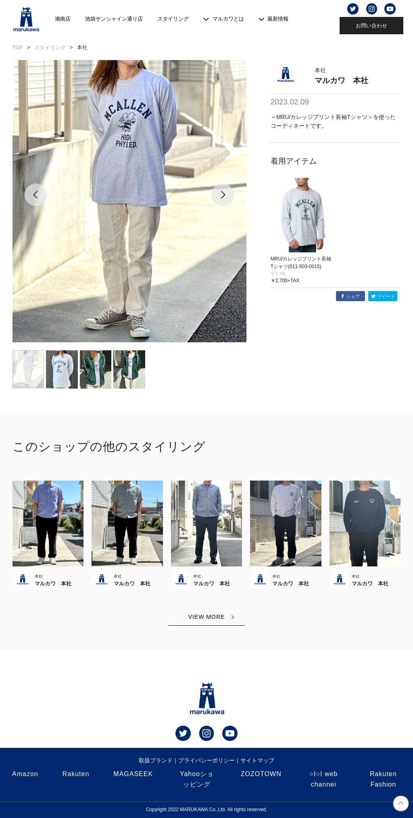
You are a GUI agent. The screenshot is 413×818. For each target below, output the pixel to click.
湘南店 (63, 19)
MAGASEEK (133, 773)
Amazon (25, 773)
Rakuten (76, 773)
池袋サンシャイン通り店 (114, 19)
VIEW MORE (206, 617)
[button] (36, 201)
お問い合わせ (371, 26)
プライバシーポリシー (206, 760)
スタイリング (173, 19)
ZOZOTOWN (261, 773)
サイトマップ (257, 760)
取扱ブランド (156, 760)
